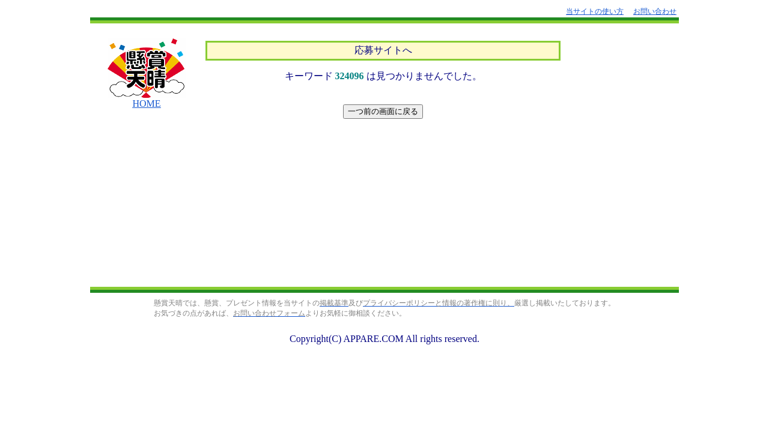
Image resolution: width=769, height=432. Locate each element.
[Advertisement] (383, 205)
